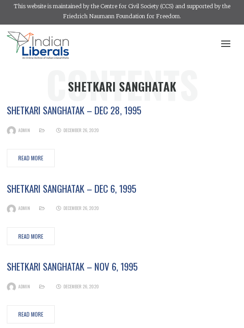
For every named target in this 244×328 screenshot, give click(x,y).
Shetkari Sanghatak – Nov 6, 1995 (72, 266)
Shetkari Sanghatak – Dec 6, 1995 (71, 188)
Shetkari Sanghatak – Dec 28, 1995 (74, 110)
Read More (30, 158)
